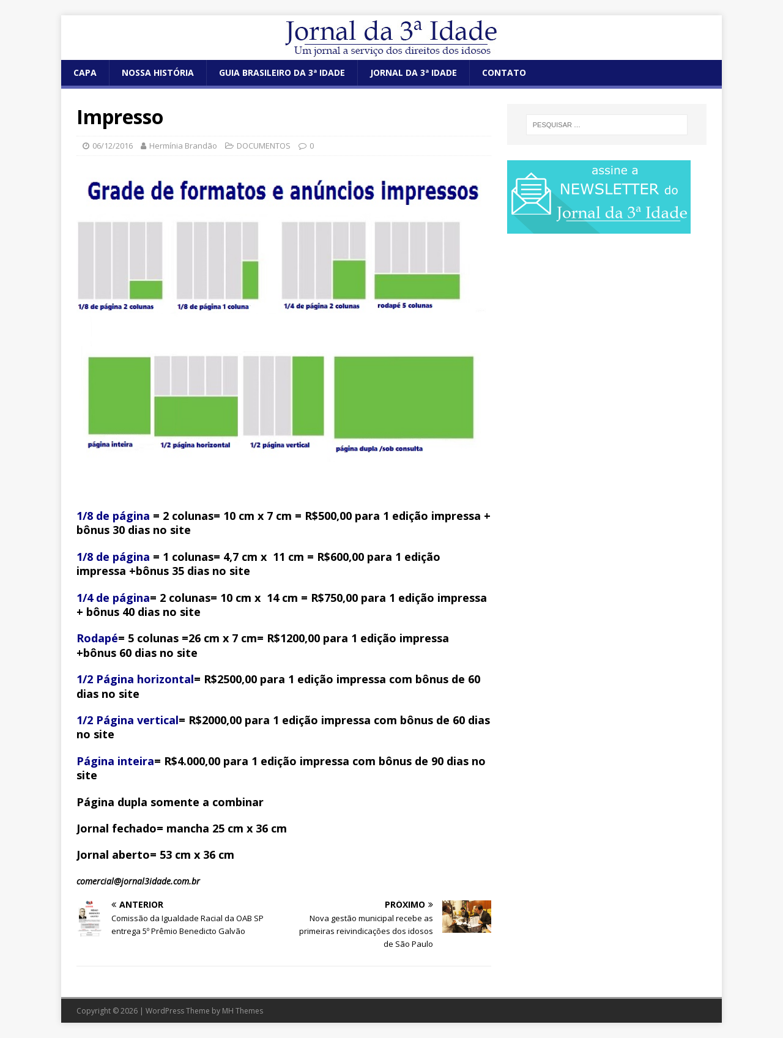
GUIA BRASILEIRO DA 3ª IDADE (282, 72)
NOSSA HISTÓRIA (158, 72)
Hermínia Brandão (183, 145)
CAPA (85, 72)
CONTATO (504, 72)
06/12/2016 (112, 145)
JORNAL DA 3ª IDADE (413, 72)
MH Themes (242, 1011)
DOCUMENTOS (264, 145)
